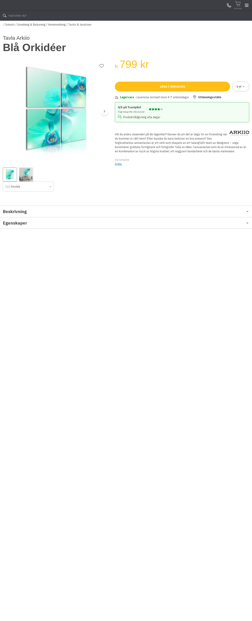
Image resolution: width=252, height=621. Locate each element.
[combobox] (147, 86)
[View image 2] (26, 162)
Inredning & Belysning (31, 35)
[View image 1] (10, 162)
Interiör (10, 35)
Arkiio (118, 178)
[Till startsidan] (29, 10)
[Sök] (158, 10)
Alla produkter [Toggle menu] (16, 26)
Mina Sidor (222, 10)
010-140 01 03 (98, 26)
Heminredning (57, 35)
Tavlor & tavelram (79, 35)
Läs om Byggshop (157, 26)
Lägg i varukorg (172, 104)
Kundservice (208, 10)
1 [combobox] (241, 104)
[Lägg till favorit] (101, 53)
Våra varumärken (129, 26)
